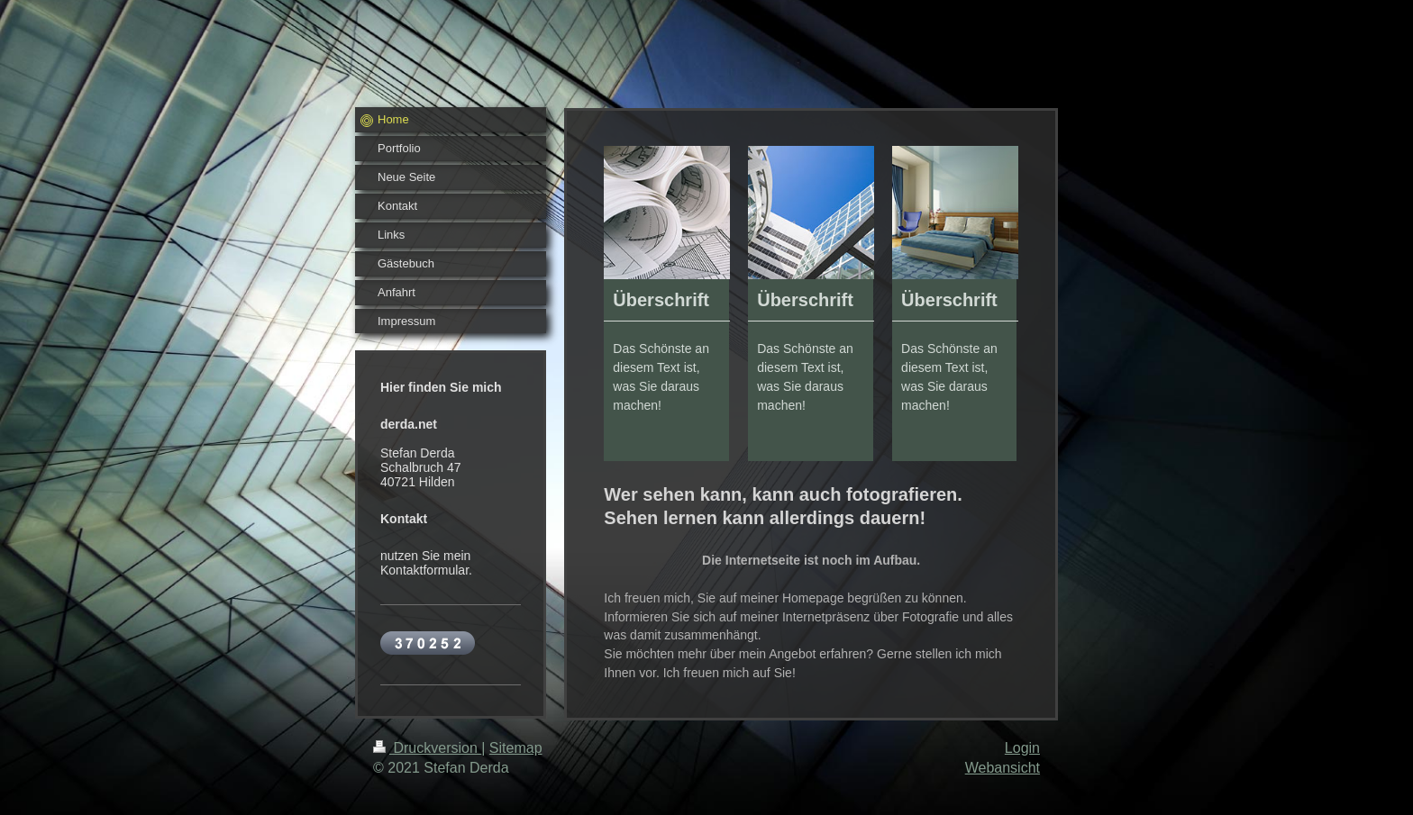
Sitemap (515, 748)
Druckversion (427, 748)
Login (1022, 748)
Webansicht (1002, 767)
